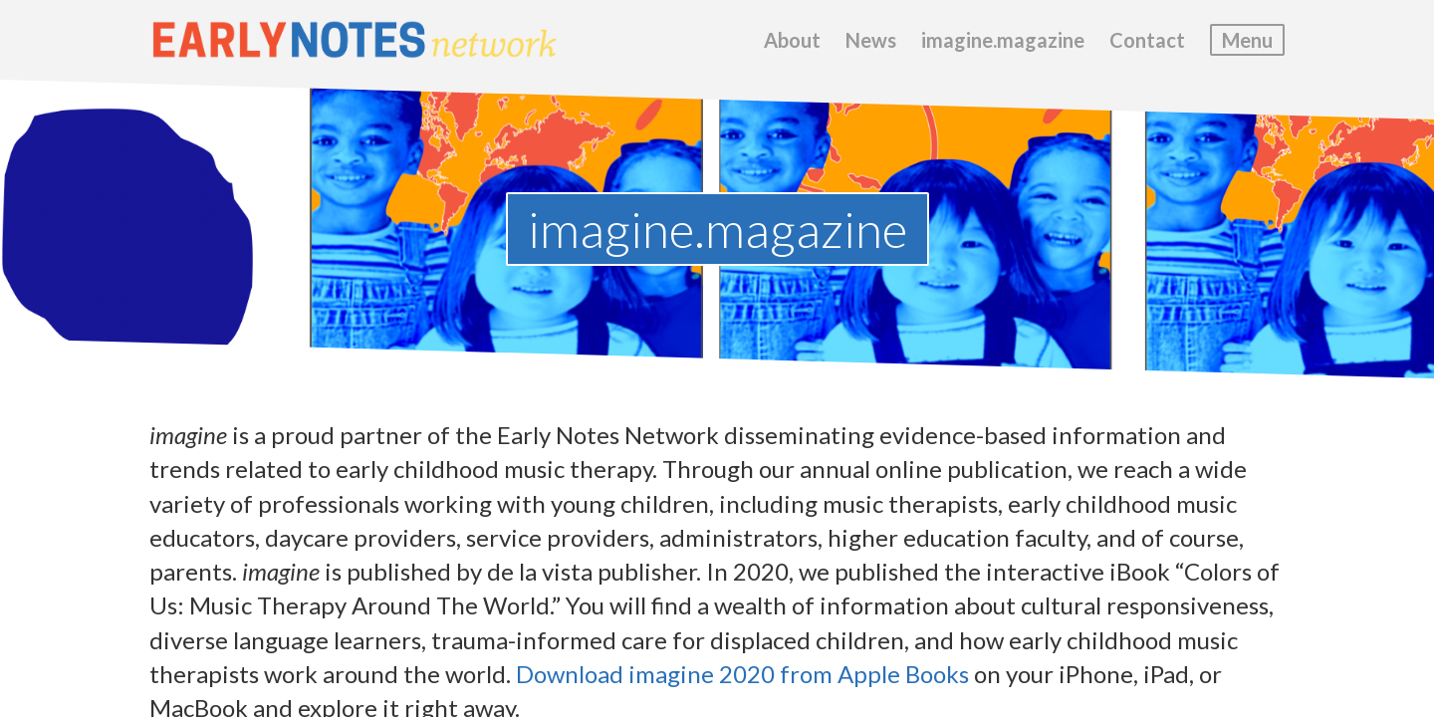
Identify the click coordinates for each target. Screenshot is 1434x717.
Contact (1147, 40)
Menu (1247, 40)
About (792, 40)
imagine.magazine (1002, 40)
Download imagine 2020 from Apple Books (742, 673)
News (870, 40)
